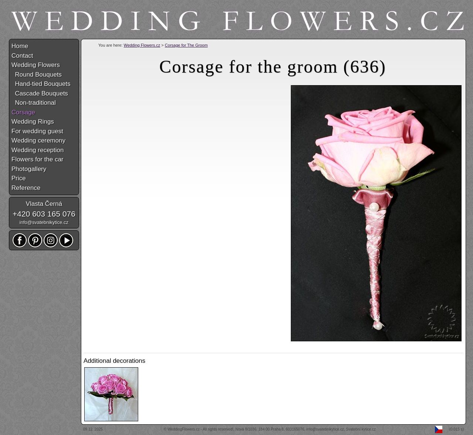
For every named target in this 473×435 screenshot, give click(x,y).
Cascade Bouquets (39, 93)
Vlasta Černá (44, 203)
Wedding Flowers (35, 64)
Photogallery (29, 169)
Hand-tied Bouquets (41, 83)
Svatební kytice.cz (361, 429)
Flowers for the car (37, 159)
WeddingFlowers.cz (183, 429)
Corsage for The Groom (186, 45)
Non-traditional (33, 102)
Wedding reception (37, 150)
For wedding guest (37, 131)
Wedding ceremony (38, 140)
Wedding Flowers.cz (142, 45)
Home (19, 46)
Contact (22, 55)
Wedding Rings (32, 121)
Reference (25, 187)
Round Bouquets (36, 74)
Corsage (23, 112)
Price (18, 178)
